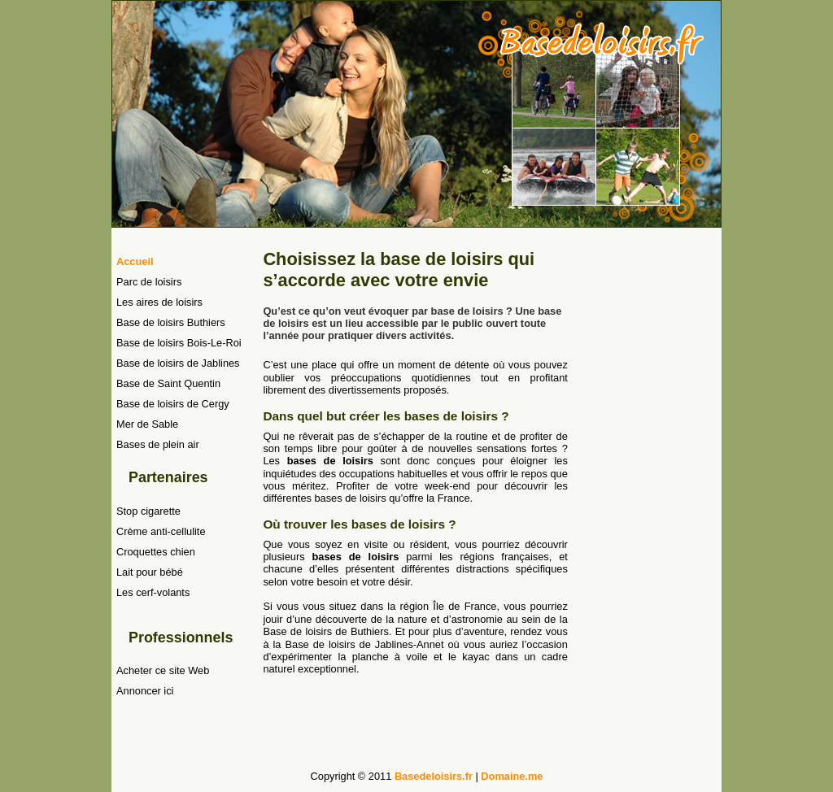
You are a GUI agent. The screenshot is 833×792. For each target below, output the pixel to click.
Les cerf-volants (153, 592)
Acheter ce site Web (162, 670)
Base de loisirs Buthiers (170, 322)
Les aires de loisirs (159, 302)
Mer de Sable (147, 424)
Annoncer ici (144, 691)
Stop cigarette (148, 511)
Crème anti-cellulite (161, 531)
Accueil (135, 261)
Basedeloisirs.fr (434, 776)
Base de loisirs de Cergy (172, 404)
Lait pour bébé (149, 572)
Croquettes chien (155, 552)
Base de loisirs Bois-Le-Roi (179, 343)
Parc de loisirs (148, 282)
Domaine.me (512, 776)
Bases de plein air (157, 444)
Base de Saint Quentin (168, 383)
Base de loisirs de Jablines (178, 363)
